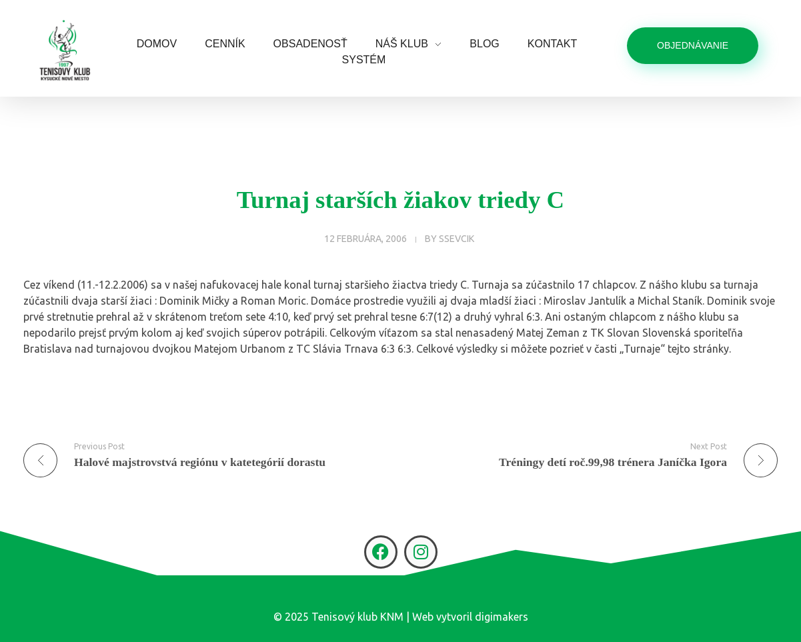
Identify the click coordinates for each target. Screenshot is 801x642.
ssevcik (456, 238)
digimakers (501, 617)
